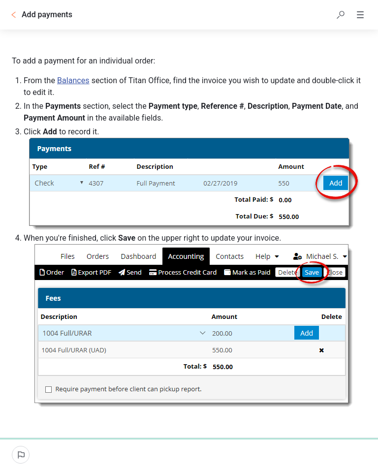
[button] (340, 15)
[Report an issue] (21, 455)
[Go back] (14, 15)
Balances (73, 80)
